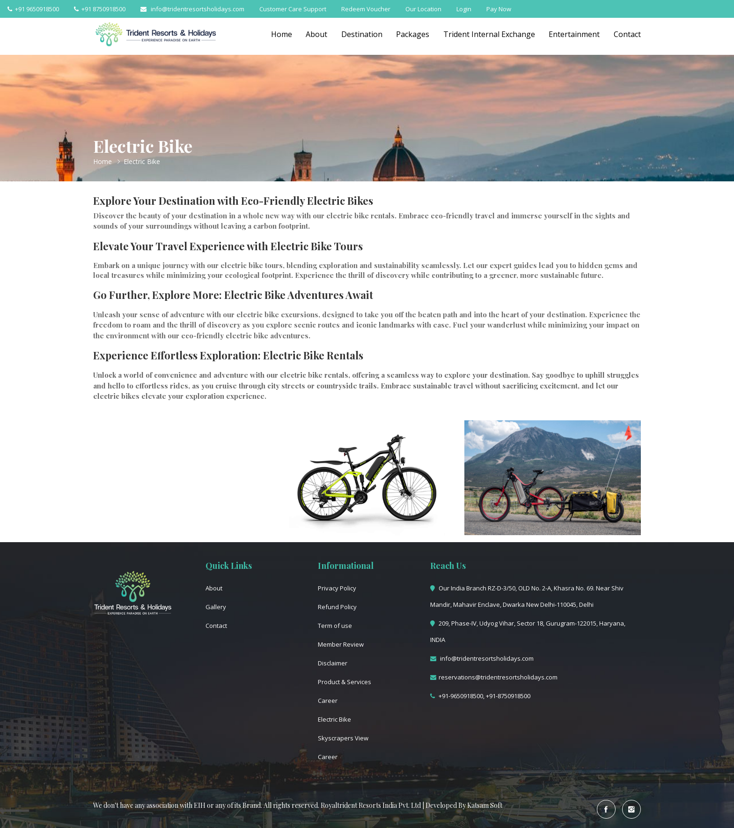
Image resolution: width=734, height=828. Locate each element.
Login (463, 9)
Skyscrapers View (343, 738)
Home (280, 34)
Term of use (335, 625)
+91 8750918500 (99, 9)
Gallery (216, 607)
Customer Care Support (292, 9)
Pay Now (498, 9)
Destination (361, 34)
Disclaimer (332, 663)
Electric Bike (334, 719)
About (315, 34)
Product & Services (344, 682)
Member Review (341, 644)
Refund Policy (337, 607)
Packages (412, 34)
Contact (627, 34)
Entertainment (574, 34)
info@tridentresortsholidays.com (192, 9)
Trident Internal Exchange (489, 34)
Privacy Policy (337, 588)
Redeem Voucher (365, 9)
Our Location (423, 9)
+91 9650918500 (33, 9)
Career (328, 700)
